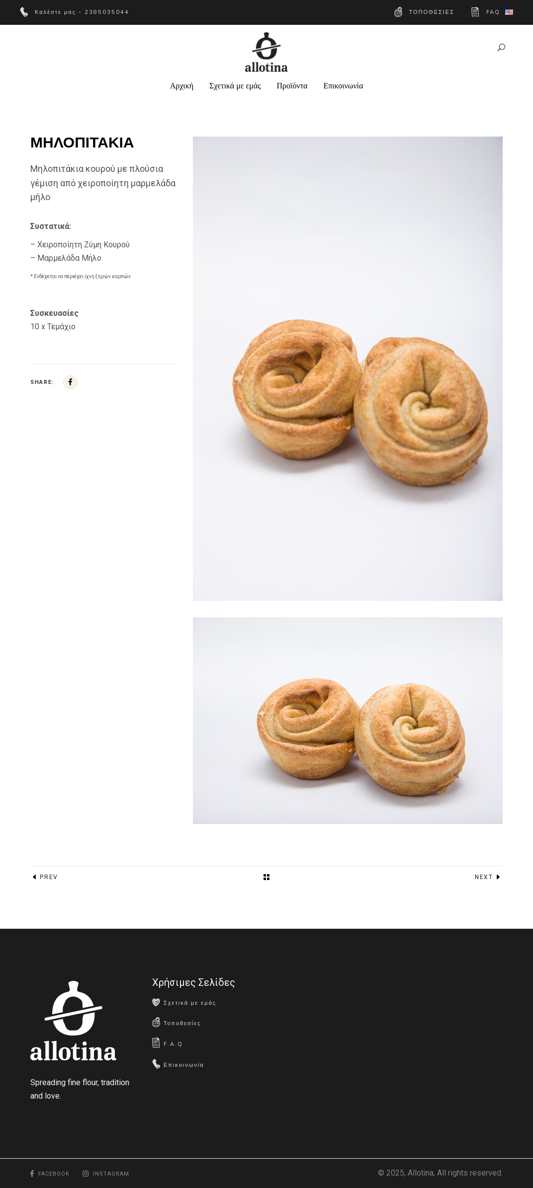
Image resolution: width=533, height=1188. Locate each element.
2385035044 (105, 11)
